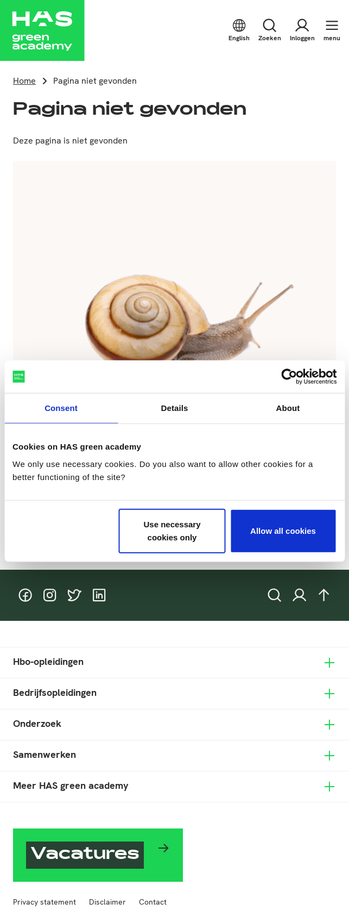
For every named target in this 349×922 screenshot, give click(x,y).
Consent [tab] (61, 408)
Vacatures (84, 855)
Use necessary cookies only (171, 530)
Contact (153, 902)
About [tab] (288, 408)
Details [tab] (174, 408)
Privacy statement (44, 902)
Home (24, 80)
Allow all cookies (283, 530)
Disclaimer (107, 902)
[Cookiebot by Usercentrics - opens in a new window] (289, 377)
